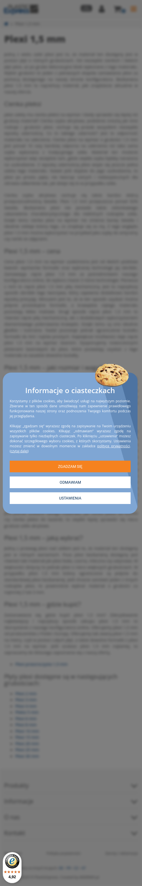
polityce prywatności (113, 445)
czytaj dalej (19, 450)
